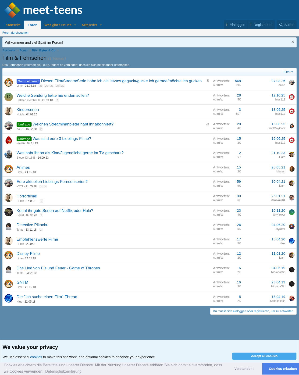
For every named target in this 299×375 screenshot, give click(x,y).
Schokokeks (277, 301)
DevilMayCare (276, 128)
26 (46, 85)
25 (40, 85)
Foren (32, 25)
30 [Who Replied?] (239, 196)
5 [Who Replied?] (240, 297)
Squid (20, 215)
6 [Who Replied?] (240, 268)
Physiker (279, 229)
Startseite (13, 25)
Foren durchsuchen (15, 32)
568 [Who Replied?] (238, 81)
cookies (36, 357)
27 (51, 85)
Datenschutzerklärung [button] (63, 371)
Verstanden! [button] (243, 369)
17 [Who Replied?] (239, 239)
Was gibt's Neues (57, 25)
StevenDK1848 (26, 157)
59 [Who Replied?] (239, 181)
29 (62, 85)
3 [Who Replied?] (240, 109)
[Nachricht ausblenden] (292, 42)
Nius (282, 243)
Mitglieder (89, 25)
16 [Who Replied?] (239, 282)
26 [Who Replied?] (239, 225)
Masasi (280, 171)
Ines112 (280, 99)
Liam (282, 157)
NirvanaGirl (278, 272)
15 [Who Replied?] (239, 138)
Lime (20, 85)
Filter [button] (287, 72)
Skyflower (279, 214)
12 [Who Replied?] (239, 253)
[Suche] (287, 24)
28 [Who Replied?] (239, 95)
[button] (75, 25)
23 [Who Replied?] (239, 210)
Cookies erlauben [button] (283, 369)
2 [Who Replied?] (240, 153)
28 (57, 85)
